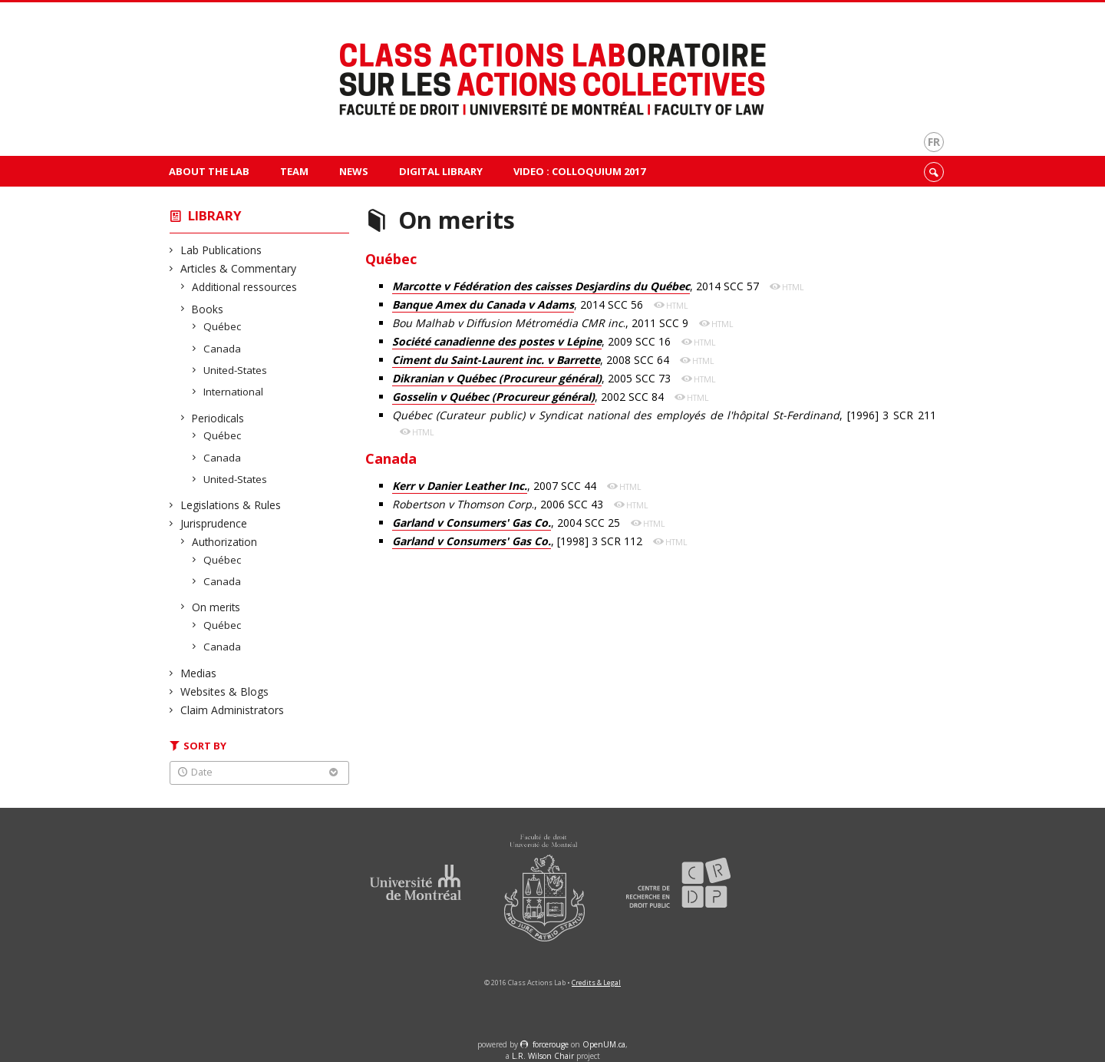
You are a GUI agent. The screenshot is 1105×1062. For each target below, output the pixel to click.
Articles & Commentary (238, 268)
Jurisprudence (214, 523)
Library (215, 215)
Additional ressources (245, 287)
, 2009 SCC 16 (533, 341)
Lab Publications (221, 250)
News (353, 171)
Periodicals (218, 418)
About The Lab (209, 171)
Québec (222, 326)
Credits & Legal (596, 983)
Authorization (225, 541)
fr (934, 141)
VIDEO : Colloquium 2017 (579, 171)
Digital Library (441, 171)
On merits (216, 607)
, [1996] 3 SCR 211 (664, 415)
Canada (222, 349)
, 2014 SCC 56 (519, 305)
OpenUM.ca (603, 1044)
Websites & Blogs (225, 691)
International (233, 392)
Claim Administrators (232, 710)
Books (208, 309)
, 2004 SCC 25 (507, 523)
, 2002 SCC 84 (529, 397)
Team (294, 171)
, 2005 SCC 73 (533, 378)
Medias (198, 673)
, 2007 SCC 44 (495, 486)
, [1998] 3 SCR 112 (518, 541)
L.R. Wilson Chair (543, 1055)
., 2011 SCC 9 (541, 323)
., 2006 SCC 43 (499, 504)
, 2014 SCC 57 (577, 286)
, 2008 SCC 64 (532, 360)
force (551, 1044)
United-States (235, 370)
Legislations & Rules (231, 505)
